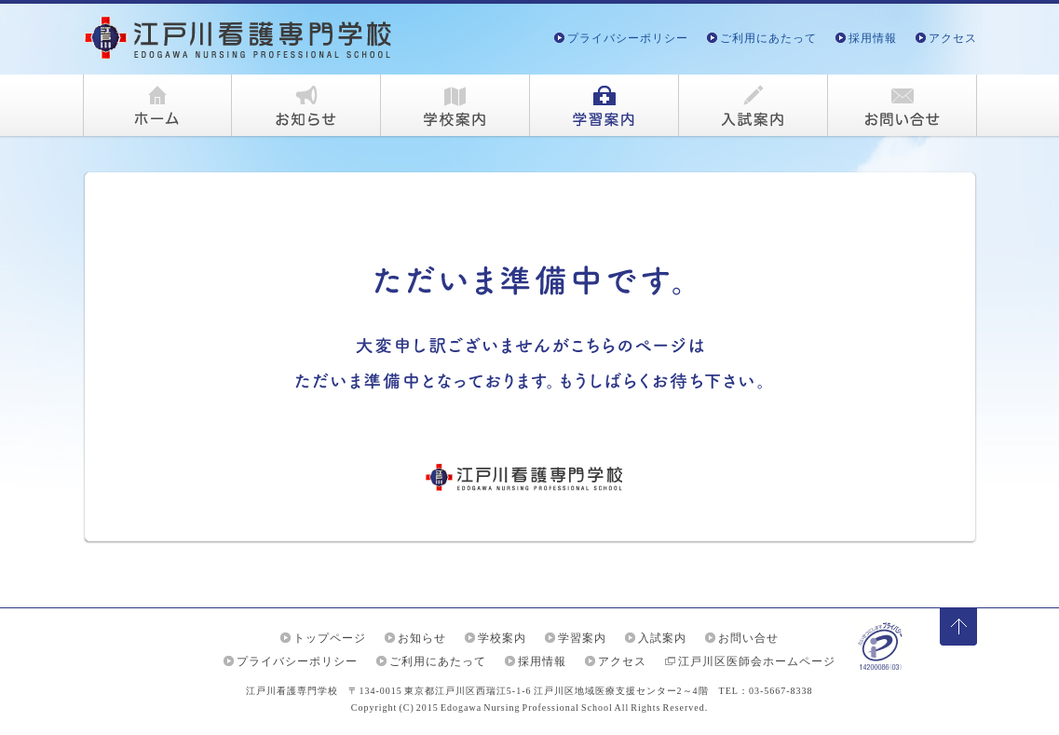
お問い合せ (748, 638)
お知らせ (422, 638)
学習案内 (582, 638)
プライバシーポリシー (627, 38)
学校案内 (502, 638)
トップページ (329, 638)
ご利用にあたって (768, 38)
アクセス (953, 38)
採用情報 (873, 38)
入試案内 (662, 638)
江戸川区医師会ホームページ (756, 661)
